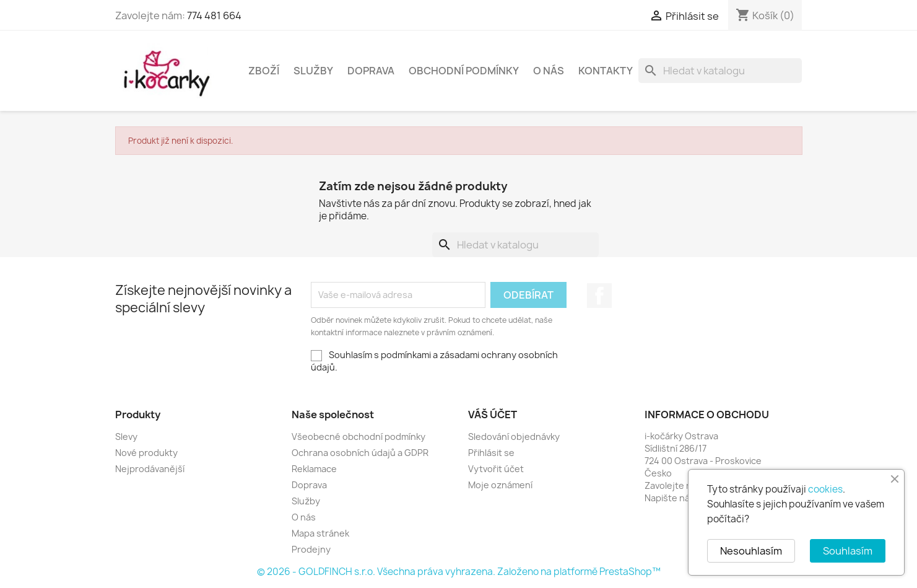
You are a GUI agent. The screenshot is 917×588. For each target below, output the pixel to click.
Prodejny (311, 549)
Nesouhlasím (751, 551)
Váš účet (492, 414)
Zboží (263, 70)
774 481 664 (214, 15)
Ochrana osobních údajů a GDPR (360, 453)
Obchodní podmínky (464, 70)
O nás (548, 70)
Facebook (599, 295)
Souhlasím (847, 551)
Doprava (370, 70)
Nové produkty (146, 453)
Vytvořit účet (496, 469)
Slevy (126, 436)
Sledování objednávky (514, 436)
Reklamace (314, 469)
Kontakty (605, 70)
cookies (825, 489)
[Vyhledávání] (720, 70)
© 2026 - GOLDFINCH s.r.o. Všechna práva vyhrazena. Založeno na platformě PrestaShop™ (459, 571)
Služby (313, 70)
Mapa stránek (320, 533)
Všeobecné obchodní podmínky (358, 436)
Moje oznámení (500, 485)
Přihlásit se (491, 453)
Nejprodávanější (150, 469)
